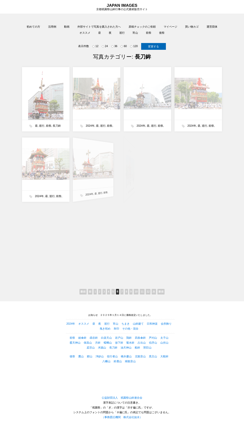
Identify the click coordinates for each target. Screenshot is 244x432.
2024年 (90, 125)
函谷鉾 (94, 337)
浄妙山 (100, 356)
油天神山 (126, 347)
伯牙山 (153, 342)
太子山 (164, 337)
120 (134, 46)
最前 (83, 291)
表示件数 (83, 46)
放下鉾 (119, 342)
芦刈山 (153, 337)
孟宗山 (91, 347)
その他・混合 (130, 328)
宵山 (135, 32)
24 (105, 46)
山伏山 (164, 342)
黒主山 (153, 356)
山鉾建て (138, 323)
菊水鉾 (130, 342)
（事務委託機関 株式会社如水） (122, 417)
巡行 (122, 32)
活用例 (52, 26)
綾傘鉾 (82, 337)
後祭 (162, 32)
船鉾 (137, 347)
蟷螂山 (108, 342)
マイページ (170, 26)
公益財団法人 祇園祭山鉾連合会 (122, 397)
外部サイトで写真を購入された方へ (99, 26)
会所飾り (166, 323)
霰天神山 (75, 342)
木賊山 (102, 347)
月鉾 (97, 342)
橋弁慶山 (126, 356)
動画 (66, 26)
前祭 (148, 32)
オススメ (84, 32)
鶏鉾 (129, 337)
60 (124, 46)
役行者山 (112, 356)
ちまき (125, 323)
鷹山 (81, 356)
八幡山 (106, 361)
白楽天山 (106, 337)
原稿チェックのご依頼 (142, 26)
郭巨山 (147, 347)
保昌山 (88, 342)
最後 (161, 291)
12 (95, 46)
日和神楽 (152, 323)
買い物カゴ (192, 26)
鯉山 (89, 356)
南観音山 (130, 361)
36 (114, 46)
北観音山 (140, 356)
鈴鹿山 (118, 361)
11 (142, 291)
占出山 (142, 342)
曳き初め (105, 328)
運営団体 (212, 26)
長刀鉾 (57, 125)
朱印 (116, 328)
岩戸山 (119, 337)
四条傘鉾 (140, 337)
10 (136, 291)
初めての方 (33, 26)
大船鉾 (164, 356)
